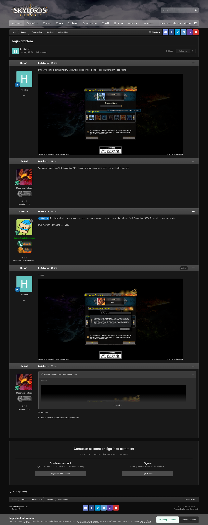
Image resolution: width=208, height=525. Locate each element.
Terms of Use (145, 521)
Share (169, 51)
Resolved (42, 52)
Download (33, 23)
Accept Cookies (167, 519)
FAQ (61, 23)
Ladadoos (23, 211)
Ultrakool (24, 161)
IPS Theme (13, 506)
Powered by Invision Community (186, 509)
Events (120, 23)
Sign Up (187, 23)
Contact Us (16, 509)
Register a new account (60, 473)
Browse (134, 23)
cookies (26, 521)
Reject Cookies (189, 519)
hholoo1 (26, 49)
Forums (18, 23)
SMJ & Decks (91, 23)
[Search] (170, 10)
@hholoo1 (44, 218)
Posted (48, 63)
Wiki (107, 23)
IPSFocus (24, 506)
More (149, 23)
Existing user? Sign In (171, 23)
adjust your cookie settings (88, 521)
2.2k (24, 201)
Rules (48, 23)
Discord (73, 23)
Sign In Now (148, 473)
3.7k (24, 258)
